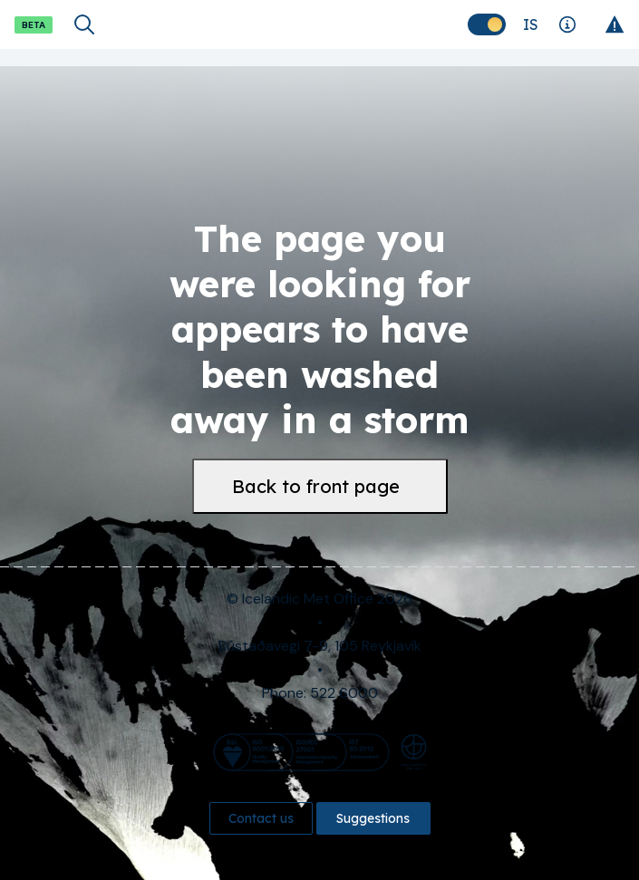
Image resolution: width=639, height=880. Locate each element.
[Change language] (530, 24)
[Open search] (84, 24)
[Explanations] (566, 24)
